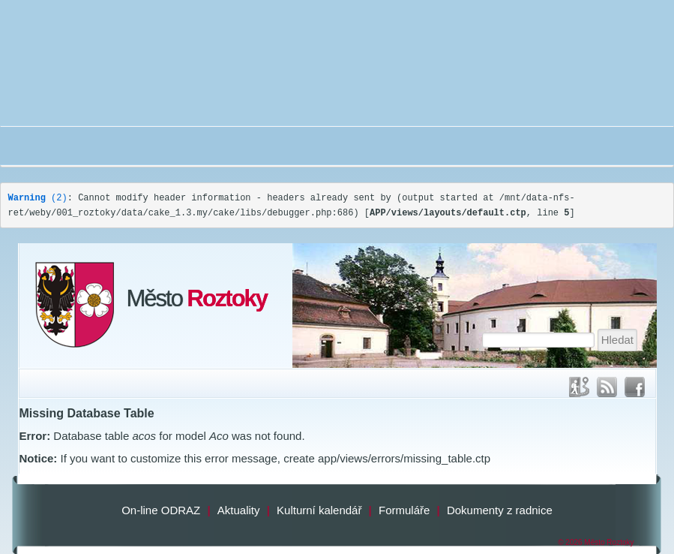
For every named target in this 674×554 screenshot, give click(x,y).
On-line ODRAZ (160, 510)
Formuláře (404, 510)
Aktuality (238, 510)
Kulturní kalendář (319, 510)
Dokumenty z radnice (500, 510)
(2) (37, 198)
